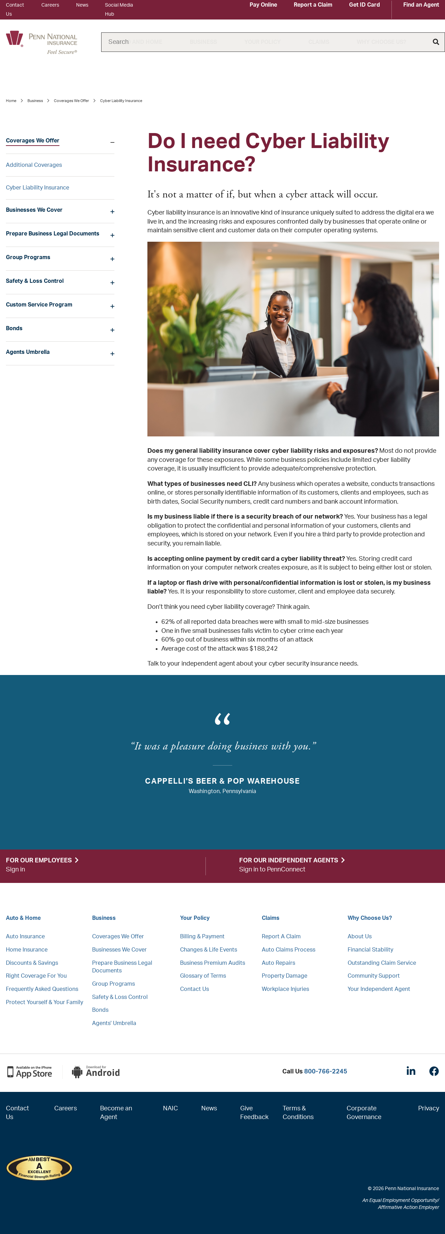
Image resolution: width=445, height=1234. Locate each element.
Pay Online (263, 5)
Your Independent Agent (379, 989)
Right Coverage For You (36, 976)
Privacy (428, 1108)
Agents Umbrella (28, 352)
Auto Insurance (25, 936)
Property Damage (284, 976)
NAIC (170, 1108)
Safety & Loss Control (35, 281)
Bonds (14, 328)
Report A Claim (281, 936)
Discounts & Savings (32, 963)
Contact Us (194, 989)
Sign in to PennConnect (272, 870)
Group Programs (28, 257)
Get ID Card (364, 5)
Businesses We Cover (34, 210)
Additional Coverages (34, 165)
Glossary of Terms (203, 976)
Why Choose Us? (381, 42)
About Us (360, 936)
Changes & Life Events (208, 950)
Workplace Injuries (285, 989)
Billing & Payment (202, 936)
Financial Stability (370, 950)
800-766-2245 (325, 1072)
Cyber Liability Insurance (37, 188)
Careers (50, 5)
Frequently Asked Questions (42, 989)
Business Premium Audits (212, 963)
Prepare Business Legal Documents (52, 233)
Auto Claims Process (288, 950)
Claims (318, 42)
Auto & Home (23, 918)
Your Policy (262, 42)
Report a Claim (313, 5)
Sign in (15, 870)
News (82, 5)
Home (11, 101)
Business (203, 42)
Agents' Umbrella (114, 1023)
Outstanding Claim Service (382, 963)
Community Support (374, 976)
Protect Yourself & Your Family (44, 1002)
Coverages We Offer (71, 101)
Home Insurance (27, 950)
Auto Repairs (278, 963)
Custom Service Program (39, 305)
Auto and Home (138, 42)
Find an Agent (421, 5)
